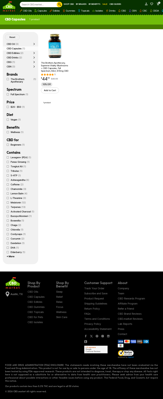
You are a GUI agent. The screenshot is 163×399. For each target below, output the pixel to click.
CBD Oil (13, 44)
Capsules (42, 10)
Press (121, 328)
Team (121, 293)
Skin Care (61, 317)
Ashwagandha (20, 180)
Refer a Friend (126, 308)
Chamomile (18, 189)
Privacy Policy (92, 323)
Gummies (70, 10)
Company (123, 288)
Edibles (56, 10)
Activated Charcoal (22, 211)
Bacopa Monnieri (21, 216)
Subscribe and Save (95, 293)
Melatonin (18, 202)
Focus (59, 306)
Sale (104, 4)
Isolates (99, 10)
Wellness (17, 132)
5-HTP (16, 175)
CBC (145, 10)
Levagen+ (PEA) (21, 157)
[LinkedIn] (108, 336)
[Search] (59, 4)
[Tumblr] (85, 342)
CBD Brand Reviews (130, 313)
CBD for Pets (35, 317)
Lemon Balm (19, 193)
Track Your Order (94, 288)
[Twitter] (91, 336)
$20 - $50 (18, 106)
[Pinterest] (97, 336)
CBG (123, 10)
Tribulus (16, 171)
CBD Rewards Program (131, 298)
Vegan (16, 119)
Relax (59, 301)
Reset (12, 37)
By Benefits (94, 4)
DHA (15, 247)
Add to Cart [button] (50, 90)
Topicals (85, 10)
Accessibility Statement (98, 328)
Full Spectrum (19, 94)
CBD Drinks (14, 57)
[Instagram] (102, 336)
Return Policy (92, 308)
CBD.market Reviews (130, 318)
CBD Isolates (35, 322)
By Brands (81, 4)
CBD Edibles (15, 53)
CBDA (156, 10)
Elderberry (18, 252)
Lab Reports (125, 323)
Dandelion (17, 243)
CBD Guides (115, 4)
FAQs (87, 313)
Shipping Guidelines (95, 303)
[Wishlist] (151, 4)
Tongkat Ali (18, 166)
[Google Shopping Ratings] (99, 349)
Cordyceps (18, 234)
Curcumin (17, 238)
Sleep (59, 291)
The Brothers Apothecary (23, 80)
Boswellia (17, 220)
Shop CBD (69, 4)
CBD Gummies (36, 306)
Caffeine (17, 184)
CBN (134, 10)
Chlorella (17, 229)
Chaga (16, 225)
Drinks (112, 10)
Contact (122, 334)
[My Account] (145, 4)
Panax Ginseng (20, 162)
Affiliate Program (128, 303)
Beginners (18, 144)
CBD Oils (27, 10)
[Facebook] (85, 336)
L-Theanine (18, 198)
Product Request (94, 298)
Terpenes (18, 207)
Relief (59, 296)
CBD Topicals (36, 312)
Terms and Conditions (97, 318)
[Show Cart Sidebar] (157, 4)
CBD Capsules (16, 48)
